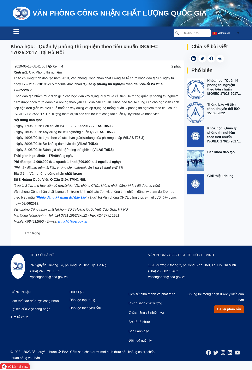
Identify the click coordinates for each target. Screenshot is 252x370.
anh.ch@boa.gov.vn (72, 222)
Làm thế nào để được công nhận (35, 301)
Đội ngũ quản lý (140, 341)
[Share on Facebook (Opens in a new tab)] (211, 59)
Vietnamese (224, 33)
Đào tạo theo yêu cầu (85, 308)
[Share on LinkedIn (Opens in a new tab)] (193, 59)
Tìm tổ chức (25, 33)
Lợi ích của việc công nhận (30, 309)
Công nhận (54, 33)
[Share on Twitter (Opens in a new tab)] (202, 59)
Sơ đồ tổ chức (139, 322)
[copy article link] (220, 59)
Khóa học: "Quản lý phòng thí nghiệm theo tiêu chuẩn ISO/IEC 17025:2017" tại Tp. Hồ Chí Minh (223, 88)
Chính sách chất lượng (145, 304)
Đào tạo (79, 33)
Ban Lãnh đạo (138, 332)
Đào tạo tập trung (82, 300)
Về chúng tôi (105, 33)
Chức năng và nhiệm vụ (146, 313)
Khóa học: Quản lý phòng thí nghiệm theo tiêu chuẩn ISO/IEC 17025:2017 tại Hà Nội (222, 135)
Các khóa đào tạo (221, 152)
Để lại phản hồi (229, 310)
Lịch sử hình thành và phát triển (151, 294)
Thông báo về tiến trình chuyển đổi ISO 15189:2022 (223, 109)
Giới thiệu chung (220, 176)
